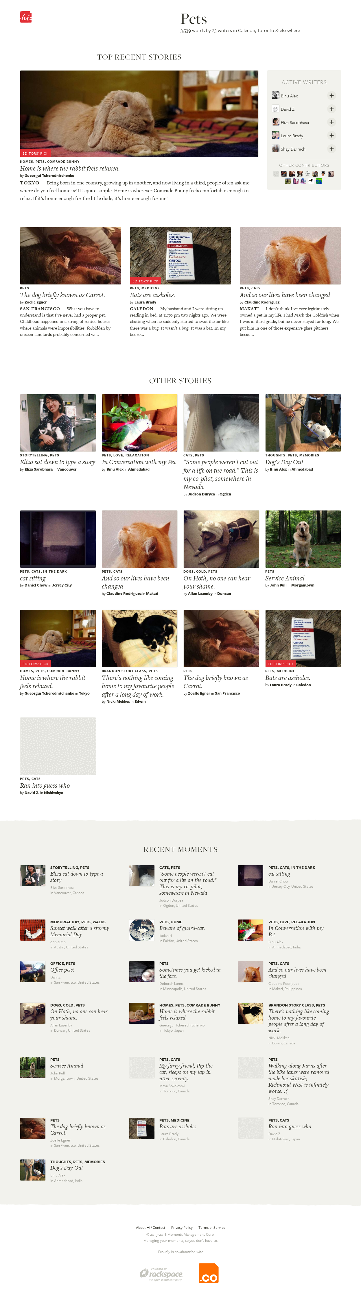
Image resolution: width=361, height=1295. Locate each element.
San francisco (40, 309)
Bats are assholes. (152, 294)
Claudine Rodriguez (261, 302)
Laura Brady (287, 135)
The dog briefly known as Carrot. (62, 294)
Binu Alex (285, 95)
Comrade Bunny (63, 161)
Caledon (142, 309)
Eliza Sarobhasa (290, 122)
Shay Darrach (288, 148)
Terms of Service (211, 1227)
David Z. (283, 108)
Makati (249, 309)
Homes (26, 161)
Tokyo (30, 182)
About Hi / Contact (150, 1227)
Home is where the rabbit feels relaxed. (70, 168)
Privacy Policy (182, 1227)
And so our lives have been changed (285, 294)
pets (40, 161)
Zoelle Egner (36, 302)
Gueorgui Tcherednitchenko (49, 175)
